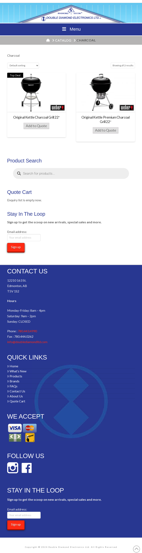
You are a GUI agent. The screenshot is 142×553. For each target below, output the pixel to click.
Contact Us (16, 391)
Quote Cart (16, 401)
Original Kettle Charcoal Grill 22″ (36, 117)
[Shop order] (23, 65)
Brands (13, 381)
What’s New (17, 371)
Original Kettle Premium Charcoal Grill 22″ (105, 119)
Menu (71, 29)
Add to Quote (36, 126)
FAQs (12, 386)
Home (12, 366)
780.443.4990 (27, 331)
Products (14, 376)
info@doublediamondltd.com (27, 342)
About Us (15, 396)
